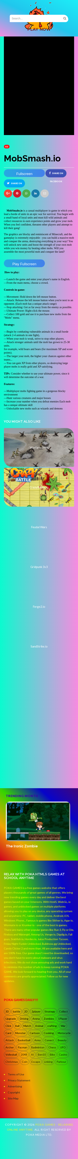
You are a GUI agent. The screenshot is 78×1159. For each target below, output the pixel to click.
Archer (9, 1047)
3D (7, 1011)
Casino (63, 1054)
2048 (24, 1054)
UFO (63, 1047)
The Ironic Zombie (22, 846)
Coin (24, 1061)
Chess (52, 1047)
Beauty (62, 1040)
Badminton (37, 1047)
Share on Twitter (14, 184)
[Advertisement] (36, 744)
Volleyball (11, 1054)
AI (32, 1054)
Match (27, 1025)
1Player (62, 1018)
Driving (24, 1018)
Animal (39, 1025)
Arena (36, 1018)
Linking (48, 1061)
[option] (39, 825)
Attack (9, 1040)
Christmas (11, 1061)
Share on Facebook (56, 174)
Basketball (24, 1040)
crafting (52, 1025)
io (6, 146)
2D (26, 1011)
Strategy (49, 1011)
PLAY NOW (39, 29)
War (63, 1025)
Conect (49, 1040)
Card (8, 1033)
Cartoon (35, 1033)
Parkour (61, 1061)
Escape (35, 1061)
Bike (52, 1054)
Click (8, 1025)
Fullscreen (24, 174)
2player (36, 1011)
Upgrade (10, 1018)
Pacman (22, 1047)
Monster (20, 1033)
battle (16, 1011)
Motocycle (64, 1033)
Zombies (49, 1018)
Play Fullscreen (24, 264)
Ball (17, 1025)
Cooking (49, 1033)
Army (37, 1040)
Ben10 (42, 1054)
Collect (63, 1011)
